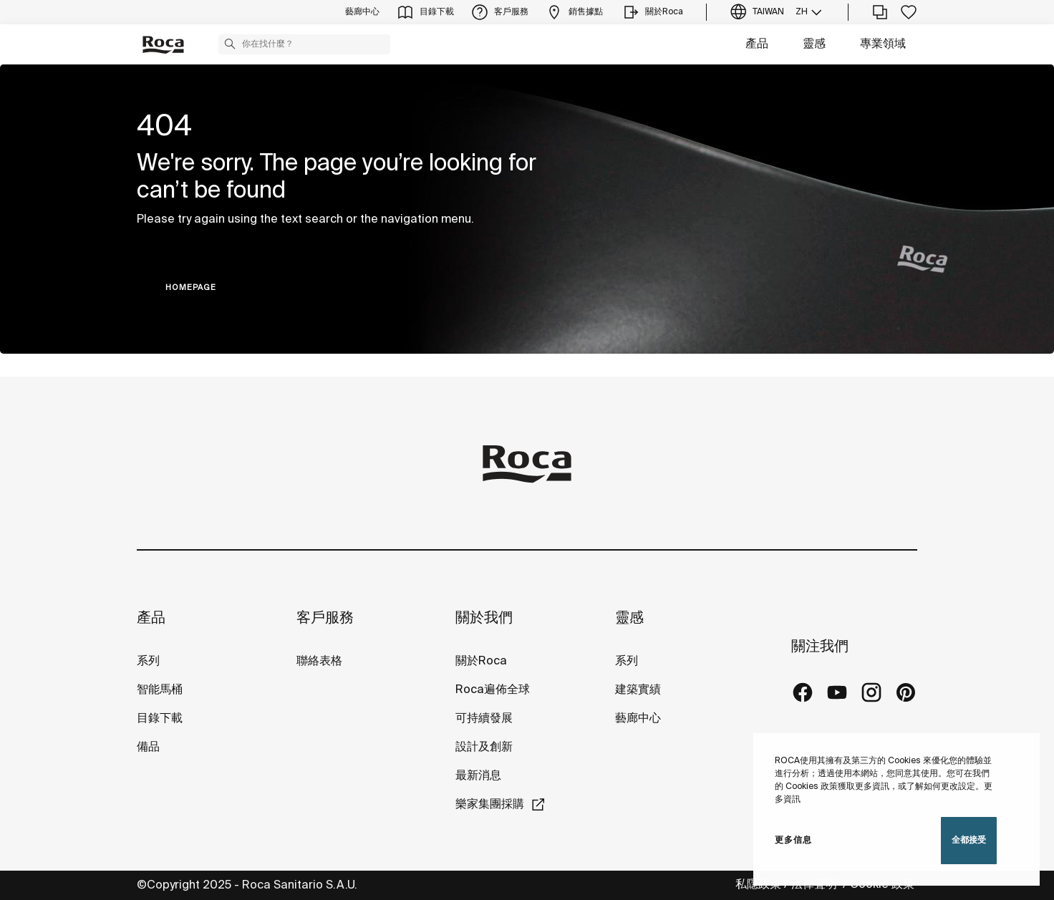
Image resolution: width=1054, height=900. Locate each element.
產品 (756, 44)
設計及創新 (484, 747)
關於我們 (484, 618)
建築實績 (638, 690)
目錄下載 (160, 718)
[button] (230, 44)
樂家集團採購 (489, 804)
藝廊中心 (638, 718)
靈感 (814, 44)
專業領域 (883, 44)
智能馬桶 (160, 690)
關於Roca (481, 661)
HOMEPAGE (190, 288)
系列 (148, 661)
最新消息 (478, 776)
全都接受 (969, 840)
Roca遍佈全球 (492, 690)
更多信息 (793, 840)
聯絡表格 (319, 661)
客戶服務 (325, 618)
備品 (148, 747)
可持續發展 (484, 718)
